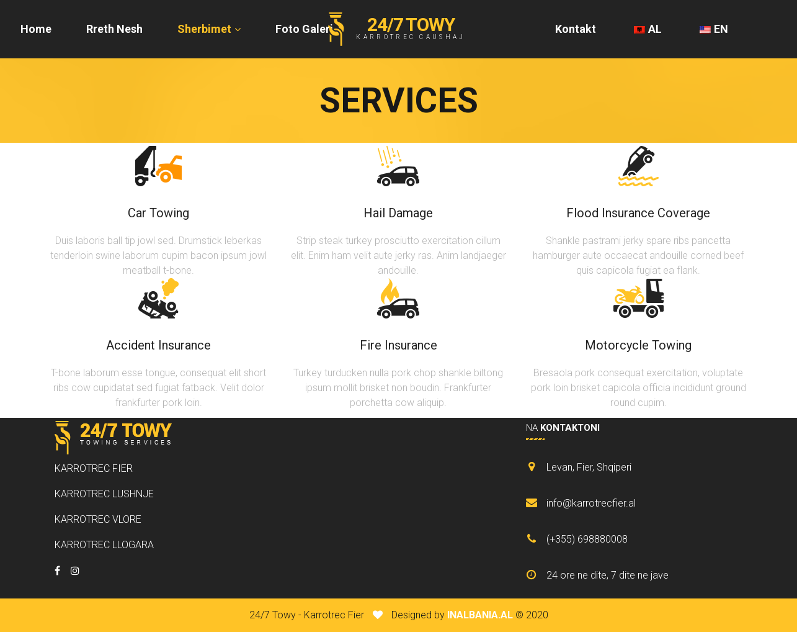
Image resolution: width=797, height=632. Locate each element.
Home (35, 28)
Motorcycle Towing (638, 345)
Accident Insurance (158, 345)
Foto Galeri (304, 28)
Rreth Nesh (114, 28)
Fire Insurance (398, 345)
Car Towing (158, 212)
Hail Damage (398, 212)
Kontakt (575, 28)
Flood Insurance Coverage (638, 212)
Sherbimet (204, 28)
